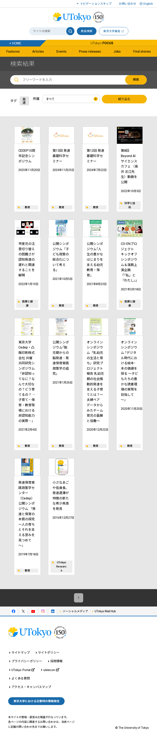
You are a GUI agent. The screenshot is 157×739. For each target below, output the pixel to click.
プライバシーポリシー (26, 661)
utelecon (51, 670)
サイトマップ (20, 652)
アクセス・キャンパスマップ (31, 687)
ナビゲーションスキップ (96, 3)
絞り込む (124, 99)
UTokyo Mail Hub (105, 611)
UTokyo (102, 43)
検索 (136, 79)
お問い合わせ (127, 3)
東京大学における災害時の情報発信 (36, 701)
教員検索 (86, 31)
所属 (36, 99)
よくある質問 (20, 678)
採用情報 (56, 661)
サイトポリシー (48, 652)
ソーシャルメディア (75, 611)
